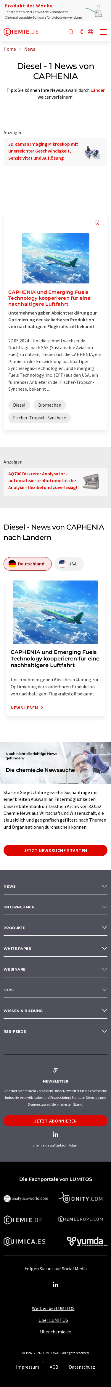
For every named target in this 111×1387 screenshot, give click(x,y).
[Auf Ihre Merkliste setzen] (97, 222)
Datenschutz (82, 1367)
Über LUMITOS (53, 1320)
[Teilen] (81, 32)
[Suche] (71, 32)
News (10, 886)
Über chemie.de (55, 1332)
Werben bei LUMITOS (53, 1308)
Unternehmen (19, 907)
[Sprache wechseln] (90, 32)
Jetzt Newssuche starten (55, 850)
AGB (54, 1367)
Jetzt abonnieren (55, 1121)
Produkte (14, 928)
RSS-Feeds (15, 1031)
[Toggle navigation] (103, 32)
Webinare (15, 969)
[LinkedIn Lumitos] (56, 1285)
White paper (17, 948)
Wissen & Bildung (23, 1010)
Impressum (27, 1367)
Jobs (9, 990)
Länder (98, 90)
